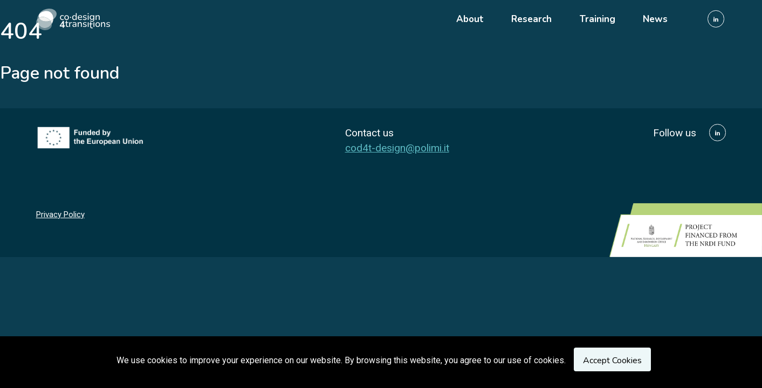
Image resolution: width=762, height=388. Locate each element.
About (470, 19)
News (655, 19)
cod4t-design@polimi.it (397, 148)
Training (597, 19)
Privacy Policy (60, 214)
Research (531, 19)
